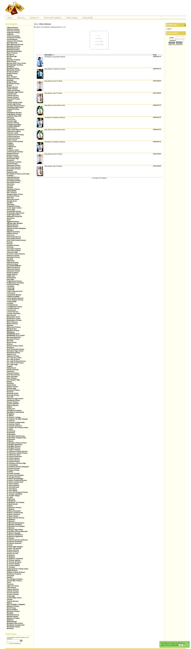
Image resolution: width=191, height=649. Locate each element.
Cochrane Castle (12, 133)
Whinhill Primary (12, 616)
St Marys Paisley (12, 516)
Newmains (10, 347)
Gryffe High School (13, 215)
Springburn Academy (14, 410)
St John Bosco (12, 489)
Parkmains (10, 371)
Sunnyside (10, 576)
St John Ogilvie (12, 490)
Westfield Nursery (13, 615)
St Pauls (9, 545)
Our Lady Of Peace (13, 359)
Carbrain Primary (13, 97)
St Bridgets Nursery (13, 446)
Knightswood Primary (14, 281)
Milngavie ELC (12, 329)
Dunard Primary (12, 164)
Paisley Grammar (13, 370)
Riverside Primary (13, 395)
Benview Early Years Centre (16, 63)
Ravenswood (11, 385)
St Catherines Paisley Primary (17, 453)
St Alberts (10, 415)
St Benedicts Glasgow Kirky (16, 438)
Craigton (10, 148)
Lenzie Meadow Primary (15, 300)
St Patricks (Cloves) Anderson (17, 540)
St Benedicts (11, 434)
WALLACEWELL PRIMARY (16, 604)
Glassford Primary (13, 196)
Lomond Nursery (12, 312)
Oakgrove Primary (13, 356)
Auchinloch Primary (13, 38)
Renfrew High (11, 388)
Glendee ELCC (12, 201)
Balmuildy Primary (13, 48)
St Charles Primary (13, 461)
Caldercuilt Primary (13, 90)
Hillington (10, 230)
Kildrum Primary (12, 264)
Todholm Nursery (13, 589)
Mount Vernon (11, 342)
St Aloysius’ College (14, 417)
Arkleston (10, 34)
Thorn (9, 582)
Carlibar (9, 101)
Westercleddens (12, 610)
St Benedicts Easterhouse (16, 436)
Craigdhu (10, 143)
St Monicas (10, 528)
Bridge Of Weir (12, 82)
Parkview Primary (13, 373)
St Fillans (10, 472)
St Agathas (10, 414)
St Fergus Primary (13, 470)
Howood (9, 244)
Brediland (10, 80)
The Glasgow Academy (15, 579)
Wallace (9, 603)
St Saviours (11, 555)
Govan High (11, 209)
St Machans (11, 499)
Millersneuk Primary (14, 327)
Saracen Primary (12, 402)
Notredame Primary (13, 353)
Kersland (10, 259)
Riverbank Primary (13, 390)
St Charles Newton (13, 458)
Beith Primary (11, 61)
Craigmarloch (11, 147)
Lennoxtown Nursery (14, 295)
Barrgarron (10, 55)
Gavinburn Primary (13, 189)
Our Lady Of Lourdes (14, 358)
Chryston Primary (13, 123)
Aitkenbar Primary (13, 29)
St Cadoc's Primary (13, 450)
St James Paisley (13, 484)
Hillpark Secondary (13, 232)
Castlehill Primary (13, 109)
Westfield (10, 613)
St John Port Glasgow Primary (17, 492)
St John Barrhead (13, 487)
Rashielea (10, 383)
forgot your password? (175, 44)
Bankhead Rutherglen (14, 51)
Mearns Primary (12, 324)
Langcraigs (10, 288)
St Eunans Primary (13, 468)
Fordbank (10, 175)
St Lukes (10, 497)
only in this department (14, 643)
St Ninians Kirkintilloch (15, 535)
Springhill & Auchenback (15, 412)
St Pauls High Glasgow (15, 547)
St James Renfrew (13, 485)
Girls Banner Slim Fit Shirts (53, 93)
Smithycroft (11, 409)
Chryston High (12, 121)
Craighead (10, 145)
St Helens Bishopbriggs (15, 478)
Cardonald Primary (13, 99)
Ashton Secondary (13, 36)
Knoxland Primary (13, 284)
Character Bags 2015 (14, 116)
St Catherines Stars (13, 455)
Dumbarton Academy (14, 162)
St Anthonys (11, 431)
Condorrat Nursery (13, 136)
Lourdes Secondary (13, 313)
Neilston (9, 344)
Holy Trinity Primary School (16, 240)
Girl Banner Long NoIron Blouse (54, 57)
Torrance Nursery (13, 593)
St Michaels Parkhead (14, 524)
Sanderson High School (15, 398)
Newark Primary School (15, 346)
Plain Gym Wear (12, 376)
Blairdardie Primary (13, 70)
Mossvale (10, 341)
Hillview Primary (12, 233)
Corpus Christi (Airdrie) (15, 141)
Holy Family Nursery (14, 237)
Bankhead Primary (13, 49)
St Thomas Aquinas (13, 560)
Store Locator (71, 18)
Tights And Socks (13, 586)
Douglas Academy (13, 157)
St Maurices (11, 521)
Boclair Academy (13, 72)
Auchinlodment (12, 39)
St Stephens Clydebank (15, 558)
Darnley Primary (12, 155)
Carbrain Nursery (13, 95)
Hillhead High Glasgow (15, 223)
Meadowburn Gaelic (13, 318)
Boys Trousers (12, 77)
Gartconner (11, 184)
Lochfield (10, 303)
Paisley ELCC (11, 368)
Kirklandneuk (11, 278)
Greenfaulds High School (15, 213)
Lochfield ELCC (12, 305)
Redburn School (12, 387)
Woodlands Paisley (13, 627)
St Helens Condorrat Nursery (17, 480)
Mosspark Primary (13, 339)
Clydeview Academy (14, 131)
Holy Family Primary (14, 238)
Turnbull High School (14, 598)
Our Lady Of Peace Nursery (16, 361)
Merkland (10, 325)
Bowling (9, 75)
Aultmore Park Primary (15, 41)
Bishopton (10, 66)
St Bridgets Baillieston (14, 444)
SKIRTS (9, 407)
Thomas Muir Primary (14, 581)
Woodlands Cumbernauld (15, 625)
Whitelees (10, 620)
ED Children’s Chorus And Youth (18, 174)
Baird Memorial (12, 43)
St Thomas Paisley (13, 564)
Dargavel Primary (13, 153)
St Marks (10, 506)
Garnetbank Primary (14, 181)
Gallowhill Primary (13, 179)
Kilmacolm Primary (13, 271)
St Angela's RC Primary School (17, 427)
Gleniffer (10, 203)
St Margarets (11, 501)
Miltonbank (10, 332)
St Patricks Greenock (14, 543)
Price (155, 55)
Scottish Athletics (13, 404)
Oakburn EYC (11, 354)
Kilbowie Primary (13, 262)
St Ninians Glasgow (13, 533)
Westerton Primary (13, 611)
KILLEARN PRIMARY (14, 266)
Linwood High (11, 301)
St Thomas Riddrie (13, 565)
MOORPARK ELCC (13, 334)
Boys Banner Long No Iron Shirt (54, 69)
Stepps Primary (12, 570)
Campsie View (11, 94)
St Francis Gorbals (13, 473)
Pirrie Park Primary (13, 375)
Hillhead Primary (12, 227)
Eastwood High (12, 172)
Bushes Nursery (12, 87)
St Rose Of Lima (12, 553)
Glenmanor (10, 204)
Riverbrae (10, 392)
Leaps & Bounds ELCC (15, 291)
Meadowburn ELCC (13, 317)
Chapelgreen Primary (14, 114)
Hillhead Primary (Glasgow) (16, 228)
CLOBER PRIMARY (13, 126)
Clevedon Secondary (14, 124)
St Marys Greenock (13, 514)
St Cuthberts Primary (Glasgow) (18, 467)
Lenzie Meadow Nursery (15, 298)
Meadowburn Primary (14, 320)
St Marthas (10, 509)
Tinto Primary (11, 587)
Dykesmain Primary (13, 165)
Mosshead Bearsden (14, 337)
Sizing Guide (87, 18)
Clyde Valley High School (15, 129)
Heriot (9, 220)
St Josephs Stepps (13, 496)
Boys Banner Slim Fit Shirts (53, 81)
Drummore (10, 160)
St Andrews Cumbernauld (15, 422)
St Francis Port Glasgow (15, 475)
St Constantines (12, 465)
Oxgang (9, 366)
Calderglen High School (15, 92)
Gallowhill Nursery (13, 177)
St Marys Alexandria (14, 511)
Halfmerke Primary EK (14, 216)
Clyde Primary (12, 128)
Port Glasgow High (13, 380)
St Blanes (10, 441)
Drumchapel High (13, 158)
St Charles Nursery (13, 460)
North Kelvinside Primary (15, 349)
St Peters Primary (13, 552)
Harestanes (11, 218)
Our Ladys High (12, 364)
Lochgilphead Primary (14, 307)
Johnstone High (12, 252)
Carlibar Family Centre (14, 102)
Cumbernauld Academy (15, 152)
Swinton (9, 577)
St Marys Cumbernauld (15, 513)
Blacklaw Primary (13, 68)
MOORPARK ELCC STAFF (16, 335)
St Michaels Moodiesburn (15, 523)
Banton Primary (12, 53)
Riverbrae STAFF (12, 393)
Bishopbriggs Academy (15, 65)
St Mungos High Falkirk (15, 530)
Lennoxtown (11, 293)
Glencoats (10, 198)
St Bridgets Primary (13, 448)
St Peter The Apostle (14, 548)
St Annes (10, 429)
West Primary (11, 608)
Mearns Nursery (12, 322)
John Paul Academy (14, 250)
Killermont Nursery (13, 267)
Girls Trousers (12, 192)
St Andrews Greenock (14, 426)
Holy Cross (10, 235)
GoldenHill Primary (13, 206)
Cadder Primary (12, 89)
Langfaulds (10, 290)
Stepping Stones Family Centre (17, 569)
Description (49, 55)
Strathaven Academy (14, 574)
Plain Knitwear (12, 378)
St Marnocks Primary (14, 507)
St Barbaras (11, 433)
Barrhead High (12, 56)
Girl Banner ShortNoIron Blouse (54, 117)
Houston (10, 242)
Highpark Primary (13, 221)
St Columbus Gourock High (16, 463)
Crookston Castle (13, 150)
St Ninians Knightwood (15, 536)
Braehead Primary (13, 78)
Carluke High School (14, 104)
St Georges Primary (13, 477)
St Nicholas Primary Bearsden (17, 531)
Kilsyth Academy (12, 272)
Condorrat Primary (13, 138)
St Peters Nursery (13, 550)
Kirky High (10, 279)
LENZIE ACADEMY (13, 296)
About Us (21, 18)
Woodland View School (15, 623)
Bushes (9, 85)
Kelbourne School (13, 255)
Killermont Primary (13, 269)
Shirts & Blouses (12, 405)
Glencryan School (13, 199)
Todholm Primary (13, 591)
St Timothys (11, 567)
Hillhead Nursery (12, 225)
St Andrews (11, 421)
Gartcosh (10, 186)
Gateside (10, 187)
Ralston (9, 381)
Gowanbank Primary (14, 211)
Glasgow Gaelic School (15, 194)
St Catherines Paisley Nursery (17, 451)
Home (9, 18)
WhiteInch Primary (13, 618)
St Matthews (11, 519)
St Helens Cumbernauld (15, 482)
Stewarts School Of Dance (16, 572)
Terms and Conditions (52, 18)
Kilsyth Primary (12, 274)
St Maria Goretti (12, 504)
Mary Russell (11, 315)
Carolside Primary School (15, 106)
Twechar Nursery (13, 601)
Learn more (175, 645)
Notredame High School (15, 351)
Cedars (9, 111)
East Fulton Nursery (14, 167)
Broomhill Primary (13, 84)
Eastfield (10, 170)
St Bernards (11, 439)
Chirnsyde (10, 118)
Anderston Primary (13, 31)
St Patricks (10, 538)
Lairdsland (10, 286)
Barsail (9, 58)
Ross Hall (10, 397)
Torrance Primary (13, 594)
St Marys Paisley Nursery (15, 518)
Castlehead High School (15, 107)
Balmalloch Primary (13, 46)
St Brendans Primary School (16, 443)
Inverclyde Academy (14, 249)
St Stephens (11, 557)
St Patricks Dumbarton (14, 541)
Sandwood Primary (13, 400)
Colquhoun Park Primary (15, 135)
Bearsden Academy (13, 60)
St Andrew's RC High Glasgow (17, 419)
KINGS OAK (11, 276)
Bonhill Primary (12, 73)
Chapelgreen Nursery (14, 112)
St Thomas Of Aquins (14, 562)
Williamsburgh (12, 621)
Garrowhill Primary (13, 182)
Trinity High (11, 596)
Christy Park (11, 119)
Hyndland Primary (13, 245)
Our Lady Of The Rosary (15, 363)
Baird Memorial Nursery (15, 44)
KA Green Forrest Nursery (16, 254)
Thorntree (10, 584)
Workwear (10, 628)
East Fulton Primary (13, 169)
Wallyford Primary (13, 606)
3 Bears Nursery (12, 27)
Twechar (10, 599)
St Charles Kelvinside (14, 456)
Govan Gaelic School (14, 208)
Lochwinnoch (11, 310)
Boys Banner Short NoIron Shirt (54, 105)
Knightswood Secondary (15, 283)
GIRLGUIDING (11, 191)
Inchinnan (10, 247)
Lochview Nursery (13, 308)
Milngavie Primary (13, 330)
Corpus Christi (12, 140)
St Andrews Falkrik (13, 424)
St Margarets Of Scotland (15, 502)
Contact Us (34, 18)
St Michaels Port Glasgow (16, 526)
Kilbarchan (10, 261)
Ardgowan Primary (13, 32)
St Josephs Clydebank (14, 494)
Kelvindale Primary (13, 257)
